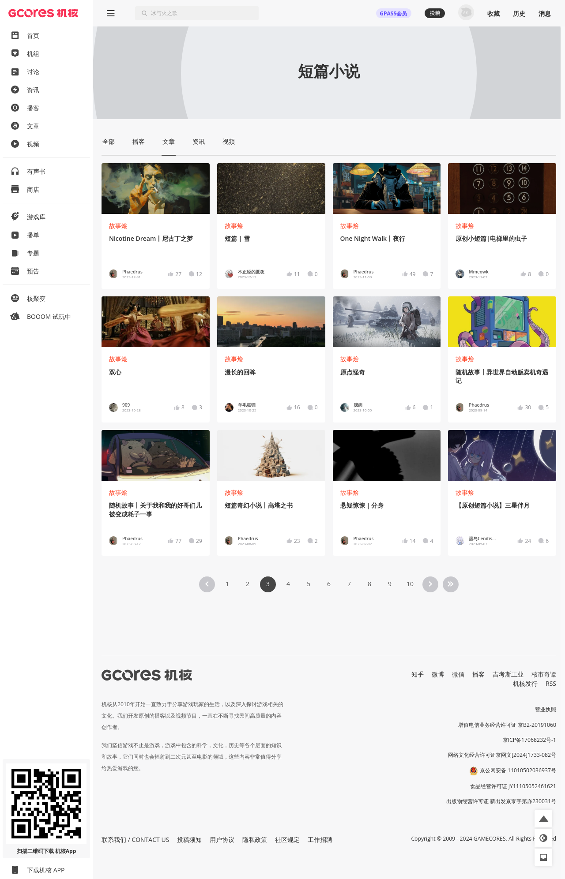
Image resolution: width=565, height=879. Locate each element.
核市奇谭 (543, 674)
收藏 (493, 13)
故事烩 (118, 225)
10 (410, 584)
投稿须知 (189, 839)
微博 (438, 674)
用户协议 (222, 839)
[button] (543, 818)
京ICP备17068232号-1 (530, 740)
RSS (551, 683)
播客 (478, 674)
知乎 (417, 674)
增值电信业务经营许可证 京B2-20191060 (507, 725)
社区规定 (287, 839)
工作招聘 (320, 839)
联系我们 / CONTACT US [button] (135, 839)
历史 (519, 13)
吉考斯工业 (508, 674)
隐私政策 (254, 839)
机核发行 (525, 683)
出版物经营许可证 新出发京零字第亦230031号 (501, 801)
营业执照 (545, 709)
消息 (545, 13)
